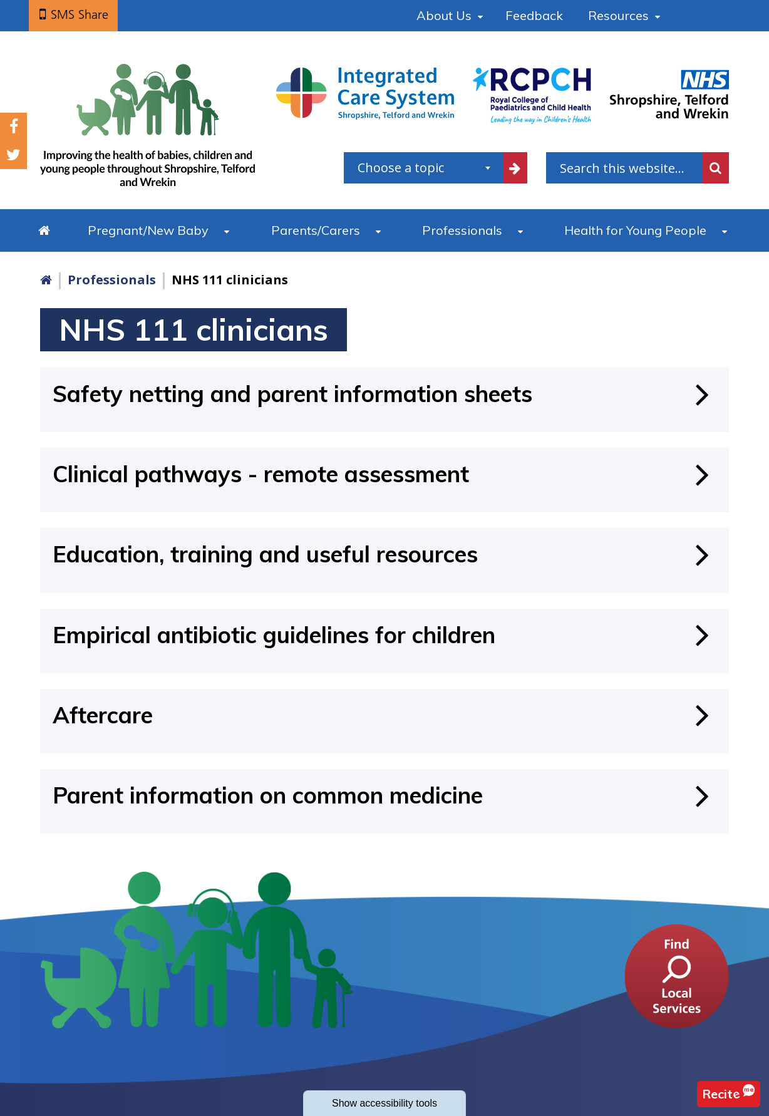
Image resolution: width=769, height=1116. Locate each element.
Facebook (13, 127)
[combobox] (423, 167)
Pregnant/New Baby (148, 230)
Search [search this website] (716, 167)
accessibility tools (384, 1103)
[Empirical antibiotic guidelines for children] (384, 635)
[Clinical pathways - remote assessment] (384, 474)
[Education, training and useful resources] (384, 554)
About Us (444, 15)
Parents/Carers (315, 230)
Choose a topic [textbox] (401, 167)
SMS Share (79, 14)
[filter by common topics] (515, 167)
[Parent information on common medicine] (384, 795)
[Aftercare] (384, 715)
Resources (618, 15)
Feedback (534, 15)
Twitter (13, 155)
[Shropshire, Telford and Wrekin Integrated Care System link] (365, 92)
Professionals (462, 230)
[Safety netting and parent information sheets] (384, 394)
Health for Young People (635, 230)
